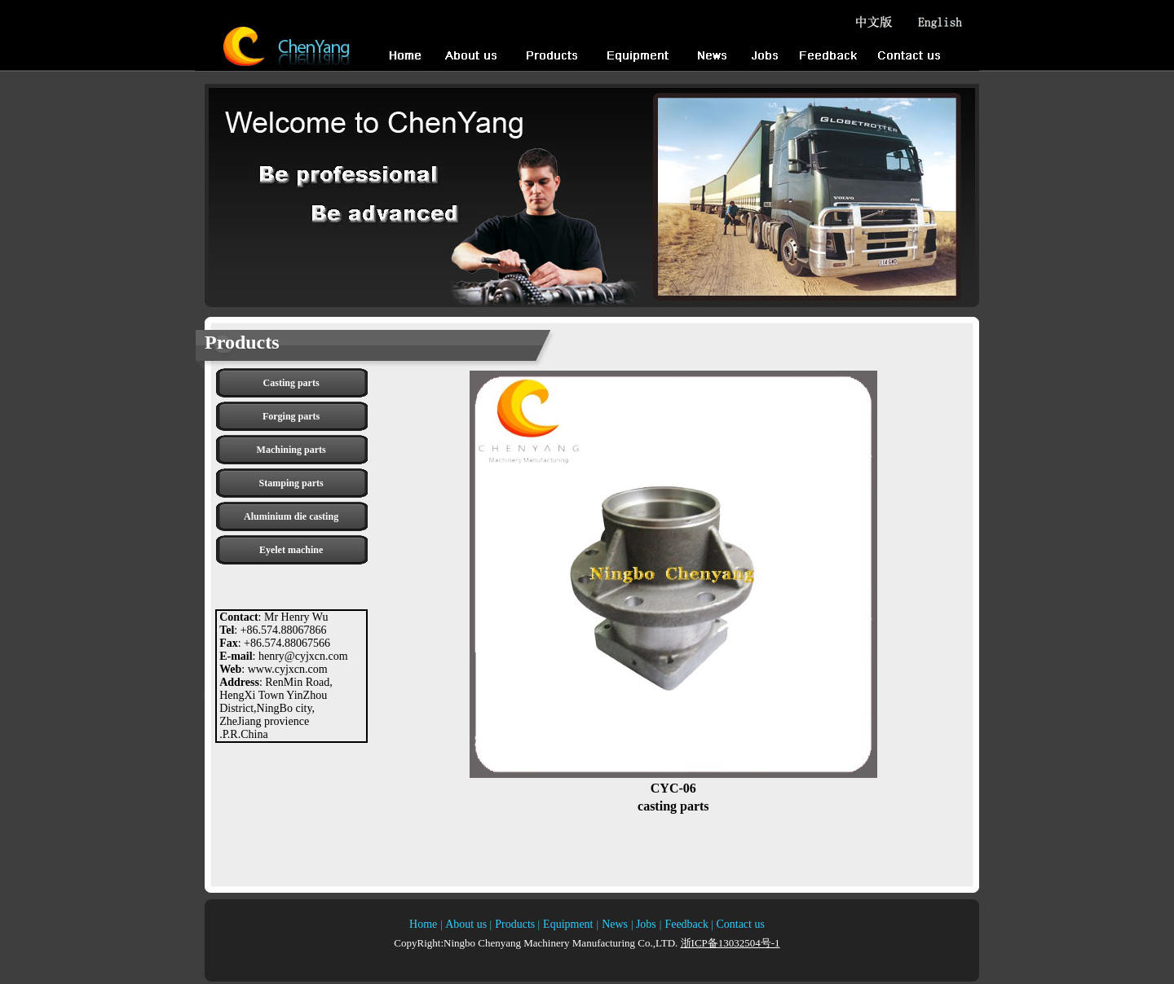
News (615, 924)
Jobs (646, 924)
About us (467, 924)
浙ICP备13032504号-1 (730, 943)
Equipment (568, 924)
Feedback (686, 924)
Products (515, 924)
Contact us (739, 924)
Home (423, 924)
